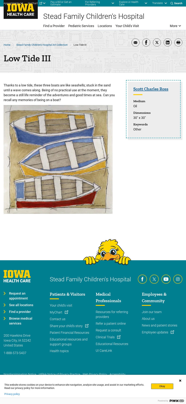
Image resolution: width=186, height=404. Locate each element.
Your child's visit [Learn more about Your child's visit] (61, 305)
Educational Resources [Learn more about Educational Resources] (112, 344)
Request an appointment (18, 295)
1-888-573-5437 (15, 353)
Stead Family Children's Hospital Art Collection (42, 44)
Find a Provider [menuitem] (54, 26)
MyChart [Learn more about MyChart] (56, 312)
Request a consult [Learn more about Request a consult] (108, 330)
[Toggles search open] (176, 3)
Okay (162, 386)
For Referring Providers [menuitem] (92, 3)
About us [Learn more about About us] (148, 319)
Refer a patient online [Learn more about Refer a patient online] (111, 323)
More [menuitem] (173, 26)
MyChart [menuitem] (33, 3)
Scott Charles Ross (150, 88)
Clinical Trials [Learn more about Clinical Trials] (105, 337)
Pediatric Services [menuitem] (81, 26)
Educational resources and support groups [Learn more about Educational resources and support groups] (69, 341)
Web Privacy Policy (95, 374)
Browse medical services (20, 321)
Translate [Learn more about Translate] (157, 3)
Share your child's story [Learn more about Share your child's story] (66, 326)
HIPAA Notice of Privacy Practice (59, 374)
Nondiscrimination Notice (20, 374)
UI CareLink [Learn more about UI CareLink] (104, 350)
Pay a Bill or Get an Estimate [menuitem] (61, 3)
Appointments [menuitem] (12, 3)
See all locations (21, 305)
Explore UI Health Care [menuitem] (128, 3)
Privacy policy (12, 394)
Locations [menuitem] (105, 26)
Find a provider (20, 312)
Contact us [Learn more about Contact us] (57, 319)
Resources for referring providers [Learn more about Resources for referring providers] (112, 314)
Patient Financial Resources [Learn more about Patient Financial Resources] (69, 332)
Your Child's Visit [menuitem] (127, 26)
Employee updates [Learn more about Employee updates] (155, 332)
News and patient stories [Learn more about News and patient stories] (159, 325)
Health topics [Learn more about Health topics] (59, 351)
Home (7, 44)
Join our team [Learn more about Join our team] (152, 312)
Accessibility (118, 374)
